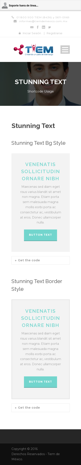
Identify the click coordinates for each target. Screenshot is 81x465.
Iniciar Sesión (32, 33)
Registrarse (54, 33)
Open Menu (65, 49)
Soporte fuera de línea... (23, 5)
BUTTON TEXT (40, 234)
